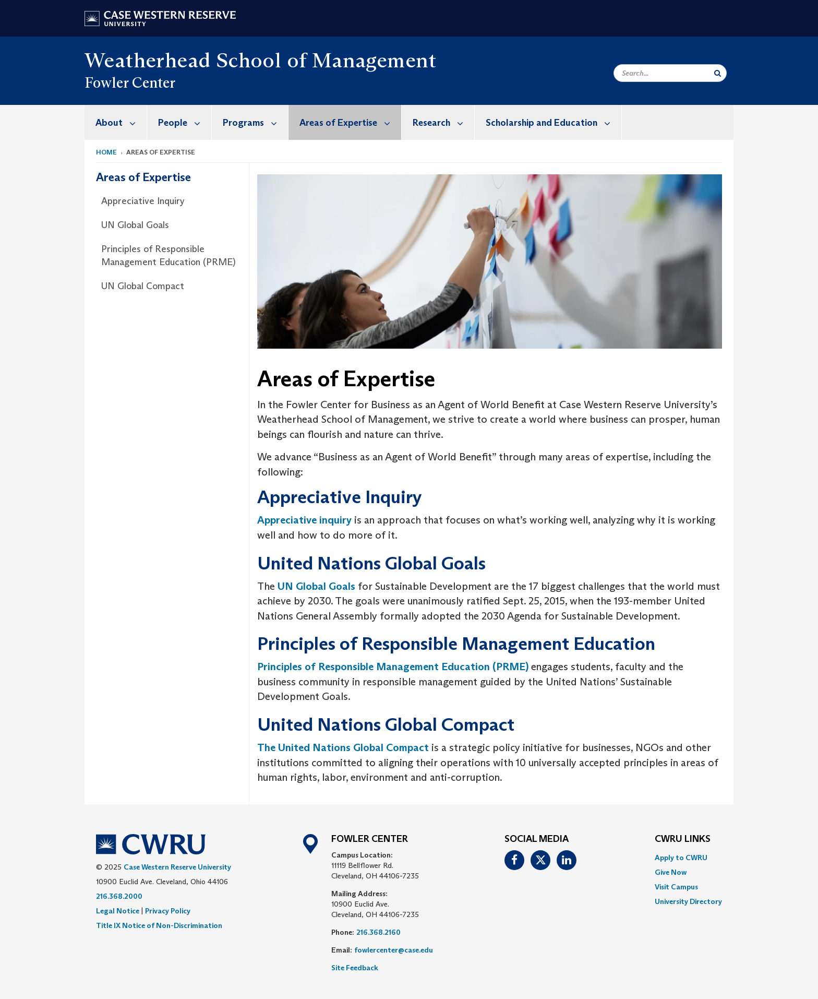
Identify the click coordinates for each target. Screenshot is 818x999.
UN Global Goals (135, 225)
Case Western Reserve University (177, 867)
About (121, 122)
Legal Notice (117, 910)
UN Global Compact (142, 286)
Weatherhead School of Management (261, 60)
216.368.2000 (119, 896)
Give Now (671, 872)
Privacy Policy (167, 910)
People (184, 122)
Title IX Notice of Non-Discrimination (159, 925)
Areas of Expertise (350, 122)
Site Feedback (354, 967)
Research (443, 122)
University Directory (688, 901)
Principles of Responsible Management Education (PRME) (168, 255)
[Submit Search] (717, 73)
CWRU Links (683, 839)
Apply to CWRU (681, 857)
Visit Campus (676, 886)
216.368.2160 (378, 932)
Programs (255, 122)
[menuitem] (116, 122)
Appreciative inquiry (304, 520)
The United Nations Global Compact (343, 747)
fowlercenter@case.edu (393, 950)
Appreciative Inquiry (143, 201)
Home (106, 152)
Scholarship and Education (553, 122)
